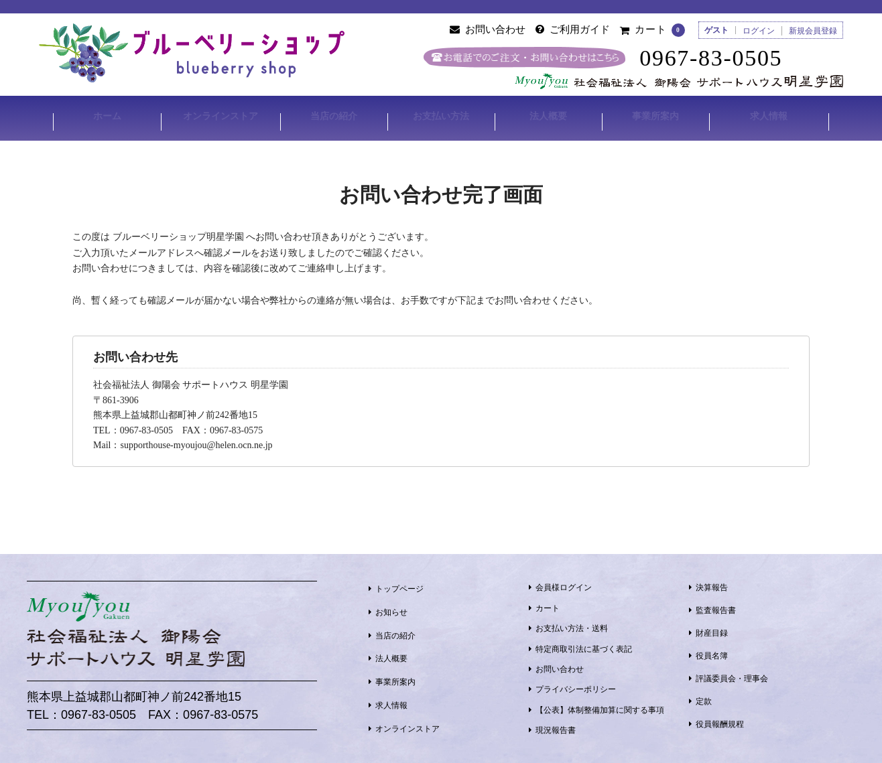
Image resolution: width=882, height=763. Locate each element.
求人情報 (770, 115)
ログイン (759, 31)
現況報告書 (556, 726)
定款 (704, 697)
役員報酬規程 (720, 720)
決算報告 (712, 583)
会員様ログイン (564, 583)
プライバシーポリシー (576, 685)
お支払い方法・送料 (572, 624)
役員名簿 (712, 651)
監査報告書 (716, 606)
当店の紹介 (333, 115)
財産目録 (712, 629)
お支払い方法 (441, 115)
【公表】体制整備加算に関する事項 (600, 705)
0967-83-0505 (720, 58)
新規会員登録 (813, 31)
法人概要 (548, 115)
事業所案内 (656, 115)
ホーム (106, 115)
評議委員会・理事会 (732, 674)
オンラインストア (220, 115)
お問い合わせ (560, 665)
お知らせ (391, 607)
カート (548, 603)
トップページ (399, 584)
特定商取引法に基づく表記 (584, 644)
